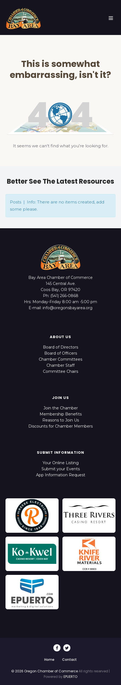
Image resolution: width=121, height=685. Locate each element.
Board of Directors (60, 347)
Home (49, 659)
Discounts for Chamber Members (60, 426)
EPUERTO (70, 676)
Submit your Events (61, 468)
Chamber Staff (60, 365)
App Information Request (60, 474)
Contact (69, 659)
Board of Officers (60, 353)
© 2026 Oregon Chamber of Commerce (44, 671)
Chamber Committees (60, 359)
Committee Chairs (60, 371)
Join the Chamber (60, 408)
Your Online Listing (61, 462)
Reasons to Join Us (60, 420)
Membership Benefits (61, 414)
